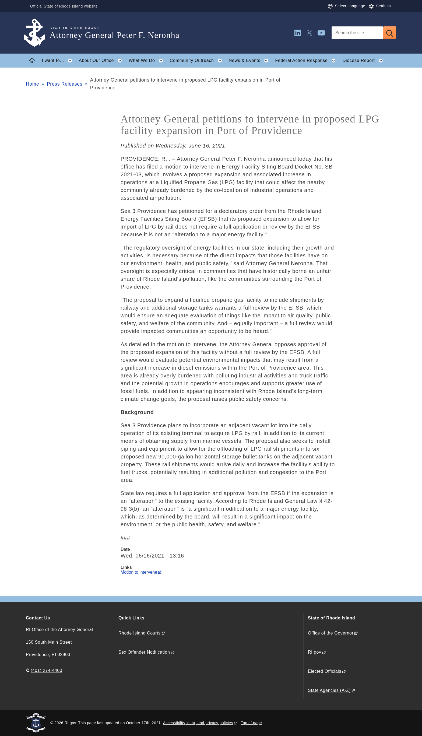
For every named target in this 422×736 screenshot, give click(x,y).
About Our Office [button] (102, 60)
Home (32, 84)
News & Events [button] (250, 60)
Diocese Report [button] (364, 60)
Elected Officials (324, 671)
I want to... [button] (58, 60)
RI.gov (314, 652)
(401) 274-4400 (46, 670)
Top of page (251, 723)
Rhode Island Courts (139, 633)
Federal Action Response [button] (307, 60)
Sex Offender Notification (144, 652)
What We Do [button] (147, 60)
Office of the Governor (330, 633)
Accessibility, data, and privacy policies (198, 723)
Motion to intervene (139, 572)
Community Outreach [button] (197, 60)
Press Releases (64, 84)
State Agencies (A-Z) (329, 690)
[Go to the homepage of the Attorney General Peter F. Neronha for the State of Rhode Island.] (38, 33)
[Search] (357, 32)
